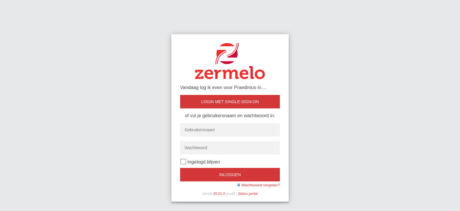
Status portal (248, 194)
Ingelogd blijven (200, 161)
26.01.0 (219, 194)
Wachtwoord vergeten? (260, 185)
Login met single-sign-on (230, 101)
